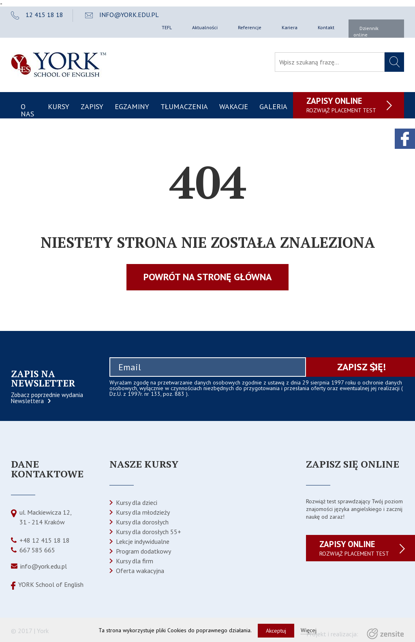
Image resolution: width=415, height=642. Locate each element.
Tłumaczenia (184, 106)
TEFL (167, 27)
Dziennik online (366, 31)
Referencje (249, 27)
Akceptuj (276, 630)
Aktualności (205, 27)
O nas (27, 110)
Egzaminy (132, 106)
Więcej (309, 630)
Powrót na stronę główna (207, 277)
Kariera (289, 27)
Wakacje (233, 106)
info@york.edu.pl (43, 566)
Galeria (273, 106)
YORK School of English (50, 584)
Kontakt (326, 27)
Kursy (58, 106)
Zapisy (92, 106)
